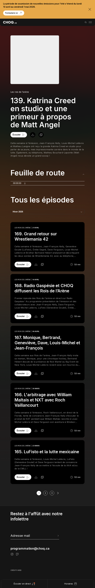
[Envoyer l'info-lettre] (58, 535)
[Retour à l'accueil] (10, 22)
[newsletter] (34, 535)
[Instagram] (12, 554)
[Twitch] (17, 554)
